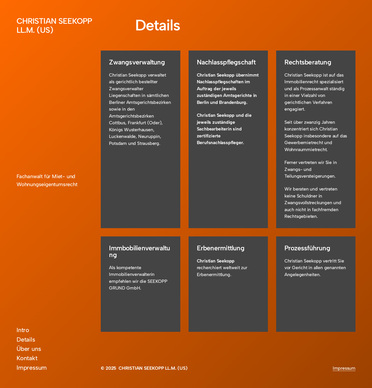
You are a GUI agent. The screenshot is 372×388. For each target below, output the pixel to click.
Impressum (344, 368)
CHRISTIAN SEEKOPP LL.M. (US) (54, 25)
